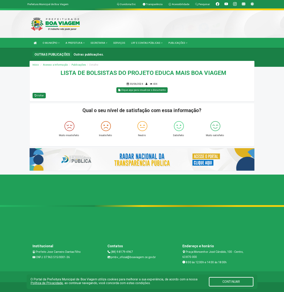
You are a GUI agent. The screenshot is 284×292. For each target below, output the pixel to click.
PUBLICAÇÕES (177, 42)
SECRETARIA (99, 42)
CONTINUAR (231, 282)
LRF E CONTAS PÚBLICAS (147, 42)
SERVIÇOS (119, 42)
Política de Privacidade (47, 283)
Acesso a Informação (55, 64)
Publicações (79, 64)
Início (36, 64)
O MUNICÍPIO (51, 42)
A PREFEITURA (74, 42)
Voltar (39, 95)
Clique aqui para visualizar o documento (142, 90)
